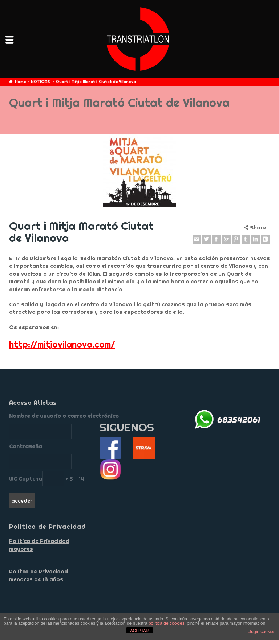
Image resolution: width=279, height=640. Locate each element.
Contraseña (25, 446)
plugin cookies (261, 631)
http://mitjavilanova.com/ (62, 344)
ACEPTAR (139, 630)
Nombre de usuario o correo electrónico (49, 415)
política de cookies (167, 623)
